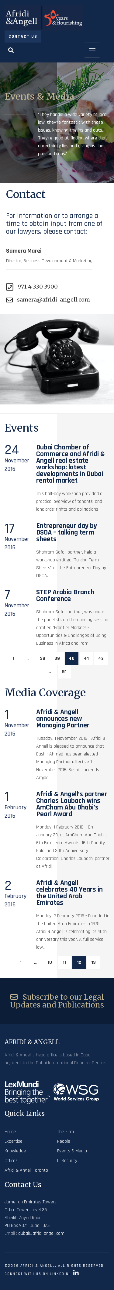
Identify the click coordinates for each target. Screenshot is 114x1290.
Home (10, 1132)
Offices (11, 1160)
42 (101, 658)
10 (49, 962)
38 (42, 658)
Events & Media (72, 1151)
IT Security (67, 1160)
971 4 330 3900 (32, 287)
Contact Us (23, 36)
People (63, 1141)
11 (64, 962)
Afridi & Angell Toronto (26, 1170)
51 (64, 672)
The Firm (65, 1132)
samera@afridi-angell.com (48, 299)
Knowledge (15, 1151)
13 (93, 962)
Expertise (13, 1141)
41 (86, 658)
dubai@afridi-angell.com (41, 1233)
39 (57, 658)
